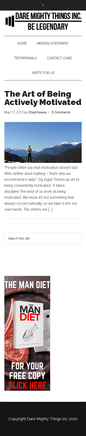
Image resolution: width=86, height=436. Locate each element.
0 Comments (61, 112)
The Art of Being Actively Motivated (42, 98)
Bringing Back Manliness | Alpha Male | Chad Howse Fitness (43, 21)
